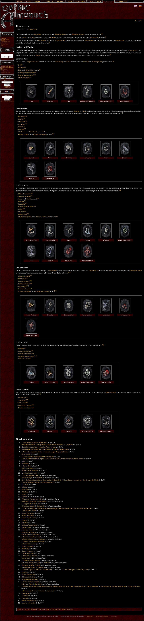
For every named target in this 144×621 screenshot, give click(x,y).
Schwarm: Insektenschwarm (31, 563)
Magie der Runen (62, 452)
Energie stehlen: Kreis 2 (31, 504)
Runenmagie (26, 454)
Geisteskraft (94, 37)
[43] (33, 353)
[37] (28, 285)
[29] (25, 211)
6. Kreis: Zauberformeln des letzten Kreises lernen (38, 591)
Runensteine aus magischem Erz (33, 449)
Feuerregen (22, 398)
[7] (25, 67)
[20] (53, 134)
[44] (35, 355)
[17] (23, 126)
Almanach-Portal (5, 39)
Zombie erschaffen (24, 291)
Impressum (114, 616)
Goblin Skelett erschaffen (30, 470)
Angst (20, 199)
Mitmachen (3, 43)
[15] (26, 121)
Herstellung (59, 62)
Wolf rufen (21, 122)
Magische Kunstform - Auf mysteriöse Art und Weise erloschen (42, 445)
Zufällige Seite (4, 44)
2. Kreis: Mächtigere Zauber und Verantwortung (37, 482)
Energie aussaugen (39, 134)
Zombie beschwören (42, 291)
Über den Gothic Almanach (102, 616)
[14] (24, 118)
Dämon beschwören (25, 354)
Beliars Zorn (26, 534)
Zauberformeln (120, 40)
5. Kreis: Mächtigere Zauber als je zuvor (75, 570)
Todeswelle (22, 403)
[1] (102, 34)
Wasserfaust (22, 286)
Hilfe (2, 45)
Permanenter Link (5, 72)
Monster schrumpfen (25, 408)
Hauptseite (3, 38)
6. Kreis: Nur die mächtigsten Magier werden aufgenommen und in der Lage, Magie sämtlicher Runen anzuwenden (61, 586)
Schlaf (20, 127)
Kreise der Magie (49, 452)
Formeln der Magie (135, 270)
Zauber (24, 37)
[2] (105, 37)
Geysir (20, 209)
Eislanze (21, 129)
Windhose (21, 132)
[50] (33, 404)
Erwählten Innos (60, 34)
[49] (27, 402)
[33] (31, 275)
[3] (49, 42)
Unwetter (21, 212)
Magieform (37, 34)
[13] (26, 116)
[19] (44, 131)
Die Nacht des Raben (59, 609)
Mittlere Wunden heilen (26, 207)
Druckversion (4, 71)
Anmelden (139, 20)
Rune (32, 37)
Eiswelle (21, 349)
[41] (25, 348)
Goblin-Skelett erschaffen (26, 73)
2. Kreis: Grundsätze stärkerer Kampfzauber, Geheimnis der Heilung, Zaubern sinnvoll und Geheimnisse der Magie (60, 480)
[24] (38, 198)
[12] (122, 113)
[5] (113, 61)
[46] (40, 394)
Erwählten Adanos (78, 34)
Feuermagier (89, 40)
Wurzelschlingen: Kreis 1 (31, 475)
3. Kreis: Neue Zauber (29, 511)
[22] (32, 193)
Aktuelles (3, 40)
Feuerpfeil (21, 67)
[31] (57, 216)
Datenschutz (90, 616)
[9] (35, 72)
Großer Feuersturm (24, 351)
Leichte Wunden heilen (25, 75)
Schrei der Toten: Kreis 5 (31, 582)
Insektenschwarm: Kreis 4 (31, 560)
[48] (27, 399)
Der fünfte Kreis (32, 29)
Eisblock (21, 201)
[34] (26, 278)
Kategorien (20, 609)
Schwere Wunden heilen (26, 356)
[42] (32, 350)
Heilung (76, 111)
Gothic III (70, 609)
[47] (27, 397)
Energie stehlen (23, 134)
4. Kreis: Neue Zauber (29, 544)
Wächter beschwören (43, 217)
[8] (39, 69)
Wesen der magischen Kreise (32, 452)
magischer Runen (32, 62)
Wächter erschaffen (24, 217)
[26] (26, 203)
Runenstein (42, 40)
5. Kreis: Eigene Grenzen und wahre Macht (37, 570)
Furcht (29, 199)
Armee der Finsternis (25, 405)
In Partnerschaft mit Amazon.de (7, 87)
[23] (31, 196)
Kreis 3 (29, 527)
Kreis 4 (34, 556)
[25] (25, 201)
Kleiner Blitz (27, 466)
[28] (24, 208)
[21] (120, 190)
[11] (30, 77)
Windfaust (21, 124)
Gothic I (41, 609)
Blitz (19, 70)
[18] (25, 128)
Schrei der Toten (23, 359)
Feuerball (21, 117)
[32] (69, 272)
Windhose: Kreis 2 (37, 499)
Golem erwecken (23, 281)
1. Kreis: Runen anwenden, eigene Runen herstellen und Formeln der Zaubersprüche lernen (52, 459)
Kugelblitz (21, 204)
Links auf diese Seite (6, 66)
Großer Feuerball (24, 276)
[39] (55, 291)
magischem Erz (60, 40)
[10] (34, 74)
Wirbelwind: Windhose (29, 501)
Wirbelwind (33, 132)
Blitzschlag (21, 279)
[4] (110, 54)
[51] (33, 407)
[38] (31, 288)
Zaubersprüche (132, 50)
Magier (52, 37)
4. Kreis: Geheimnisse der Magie (33, 541)
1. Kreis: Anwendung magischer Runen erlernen (37, 456)
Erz (100, 40)
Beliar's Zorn (22, 214)
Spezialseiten (4, 69)
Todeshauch (22, 400)
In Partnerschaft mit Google (7, 101)
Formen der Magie (31, 609)
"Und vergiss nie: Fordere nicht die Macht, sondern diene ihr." (120, 586)
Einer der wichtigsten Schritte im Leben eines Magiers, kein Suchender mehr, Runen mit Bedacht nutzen (57, 508)
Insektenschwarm (24, 289)
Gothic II (48, 609)
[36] (31, 283)
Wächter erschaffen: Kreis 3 (32, 537)
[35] (30, 280)
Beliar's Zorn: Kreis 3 (29, 532)
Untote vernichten (24, 284)
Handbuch (69, 445)
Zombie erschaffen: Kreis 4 (31, 565)
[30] (28, 213)
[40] (103, 345)
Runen (68, 62)
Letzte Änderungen (5, 41)
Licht (19, 65)
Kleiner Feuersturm (24, 194)
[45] (30, 358)
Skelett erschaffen (24, 196)
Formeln (86, 62)
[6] (22, 64)
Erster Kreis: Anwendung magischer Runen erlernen (39, 447)
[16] (26, 123)
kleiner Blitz (29, 70)
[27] (35, 206)
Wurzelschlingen (23, 78)
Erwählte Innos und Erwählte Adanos (35, 442)
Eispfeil (20, 119)
